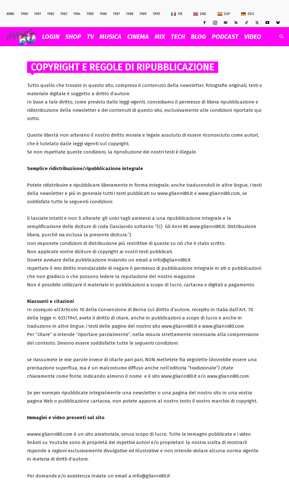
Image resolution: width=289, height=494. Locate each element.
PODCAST (225, 36)
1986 (103, 14)
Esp (223, 14)
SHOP (73, 36)
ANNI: (10, 14)
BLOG (198, 36)
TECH (178, 36)
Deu (247, 14)
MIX (160, 36)
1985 (89, 14)
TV (90, 36)
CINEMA (138, 36)
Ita (176, 14)
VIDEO (252, 36)
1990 (156, 14)
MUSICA (110, 36)
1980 (24, 14)
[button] (281, 37)
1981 (37, 14)
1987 (116, 14)
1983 (63, 14)
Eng (199, 14)
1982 (50, 14)
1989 (143, 14)
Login (50, 36)
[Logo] (22, 37)
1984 (76, 14)
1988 (129, 14)
